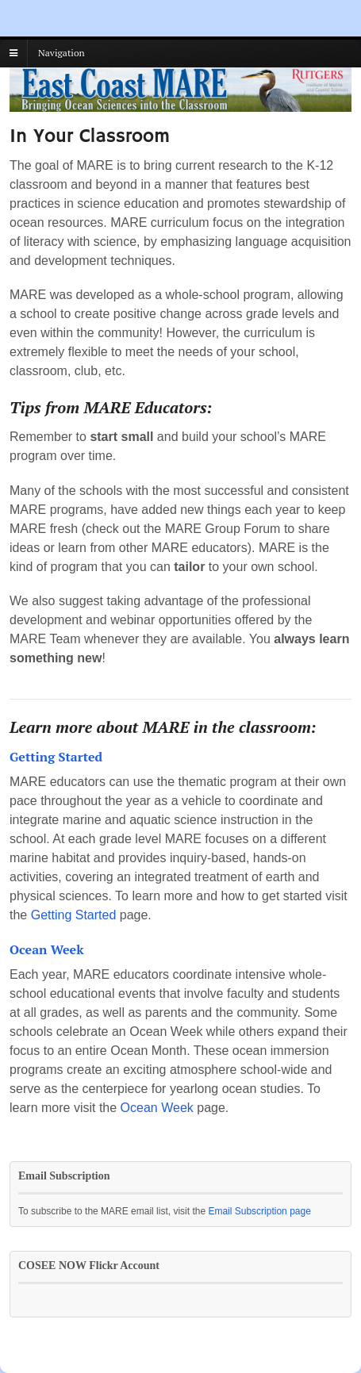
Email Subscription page (259, 1211)
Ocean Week (157, 1107)
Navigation (61, 53)
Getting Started (74, 915)
